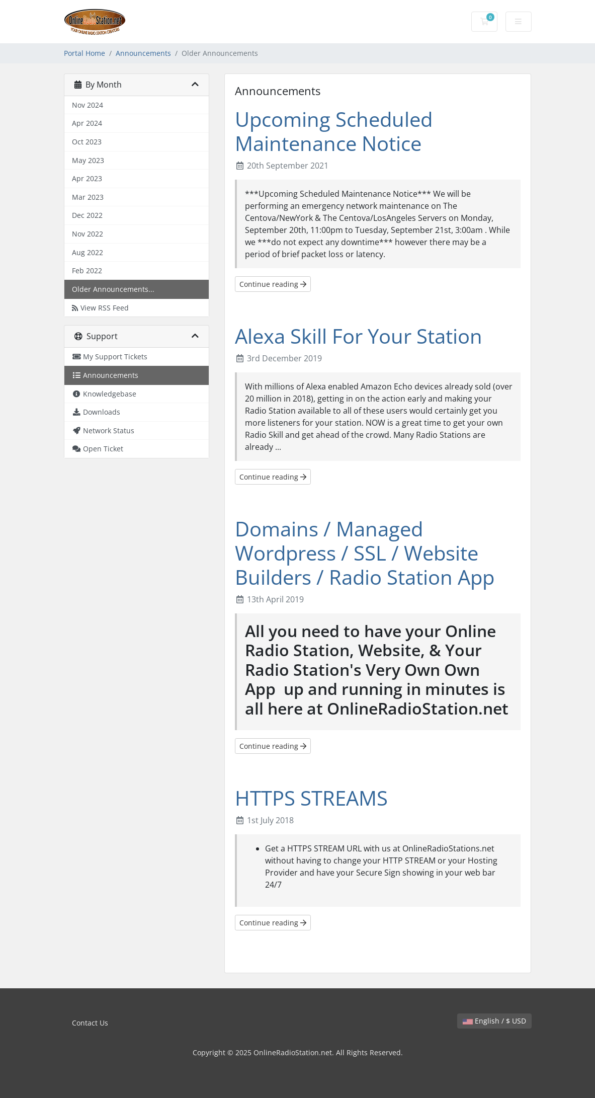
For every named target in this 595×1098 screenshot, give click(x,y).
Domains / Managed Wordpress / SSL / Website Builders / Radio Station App (364, 553)
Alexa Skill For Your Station (358, 336)
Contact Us (90, 1023)
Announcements (143, 53)
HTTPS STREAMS (311, 798)
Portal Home (84, 53)
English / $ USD (494, 1021)
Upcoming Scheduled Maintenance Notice (334, 131)
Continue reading (272, 284)
